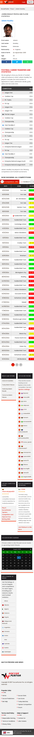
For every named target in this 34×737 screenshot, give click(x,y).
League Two (7, 111)
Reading (23, 277)
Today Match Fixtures (8, 385)
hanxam (23, 417)
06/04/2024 (5, 342)
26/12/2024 (5, 220)
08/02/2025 (5, 207)
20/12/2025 (5, 194)
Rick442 (23, 393)
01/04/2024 (5, 346)
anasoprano (24, 452)
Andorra (5, 613)
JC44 (22, 409)
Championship (8, 121)
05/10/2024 (5, 268)
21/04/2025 (5, 203)
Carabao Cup (7, 96)
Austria (5, 648)
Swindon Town (21, 207)
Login (23, 2)
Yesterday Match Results (7, 390)
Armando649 (24, 422)
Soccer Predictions (8, 698)
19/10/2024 (5, 260)
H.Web (21, 489)
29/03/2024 (5, 350)
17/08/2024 (5, 311)
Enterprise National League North (13, 165)
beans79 (23, 460)
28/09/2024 (5, 277)
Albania (5, 605)
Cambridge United (20, 224)
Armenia (5, 631)
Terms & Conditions (8, 721)
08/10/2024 (5, 264)
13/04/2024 (5, 333)
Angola (5, 617)
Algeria (5, 609)
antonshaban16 (23, 431)
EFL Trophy (6, 100)
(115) (9, 182)
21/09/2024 (5, 285)
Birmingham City (21, 272)
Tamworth (22, 247)
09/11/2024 (5, 243)
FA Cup (5, 103)
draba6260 (24, 413)
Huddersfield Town (19, 216)
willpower (23, 405)
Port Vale (23, 190)
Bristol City (22, 333)
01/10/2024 (5, 272)
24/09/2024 (5, 281)
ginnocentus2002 (23, 437)
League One (7, 93)
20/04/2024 (5, 328)
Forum (20, 707)
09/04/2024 (5, 338)
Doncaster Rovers (20, 294)
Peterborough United (19, 319)
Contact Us (21, 718)
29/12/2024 (5, 216)
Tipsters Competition (25, 704)
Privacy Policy (6, 724)
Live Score (21, 698)
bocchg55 (23, 469)
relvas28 (23, 473)
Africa (5, 601)
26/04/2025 (5, 199)
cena (22, 401)
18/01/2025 (5, 211)
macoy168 (23, 397)
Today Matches (23, 701)
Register (30, 2)
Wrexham (23, 255)
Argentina (6, 627)
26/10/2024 (5, 251)
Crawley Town (21, 243)
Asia (4, 639)
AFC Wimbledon (21, 199)
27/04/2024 (5, 323)
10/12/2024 (5, 233)
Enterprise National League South (14, 161)
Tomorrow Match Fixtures (7, 396)
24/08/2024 (5, 306)
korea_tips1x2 (24, 442)
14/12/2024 (5, 228)
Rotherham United (20, 298)
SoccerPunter (5, 9)
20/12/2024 (5, 224)
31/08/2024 (5, 298)
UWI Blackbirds (21, 359)
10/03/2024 (5, 359)
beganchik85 (24, 477)
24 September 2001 (19, 53)
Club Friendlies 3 (8, 125)
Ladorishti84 (24, 456)
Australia (6, 643)
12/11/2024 (5, 238)
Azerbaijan (6, 652)
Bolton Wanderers (20, 233)
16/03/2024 (5, 355)
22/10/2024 (5, 255)
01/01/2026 (5, 190)
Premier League (8, 114)
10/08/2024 (5, 319)
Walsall (24, 302)
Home (4, 695)
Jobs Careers (22, 721)
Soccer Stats (22, 695)
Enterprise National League (11, 147)
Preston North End (20, 338)
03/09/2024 (5, 294)
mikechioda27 (22, 447)
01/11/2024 (5, 247)
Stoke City (23, 346)
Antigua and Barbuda (7, 622)
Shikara (23, 464)
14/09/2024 (5, 289)
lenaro (22, 426)
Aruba (5, 635)
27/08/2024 (5, 302)
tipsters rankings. (24, 389)
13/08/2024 (5, 315)
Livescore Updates (7, 381)
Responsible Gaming (8, 718)
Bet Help (5, 701)
